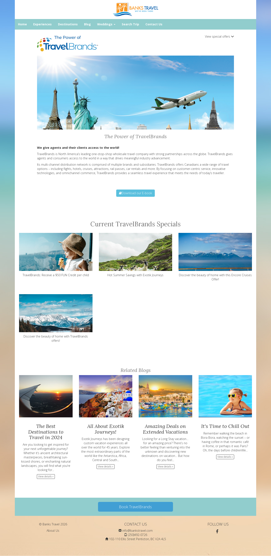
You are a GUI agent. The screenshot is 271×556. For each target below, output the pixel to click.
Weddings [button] (106, 24)
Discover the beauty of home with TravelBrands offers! (56, 318)
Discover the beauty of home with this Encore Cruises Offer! (215, 257)
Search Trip (130, 24)
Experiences (42, 24)
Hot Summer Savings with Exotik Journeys (135, 255)
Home (22, 24)
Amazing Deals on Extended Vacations (165, 429)
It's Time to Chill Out (225, 426)
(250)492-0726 (137, 535)
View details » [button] (46, 476)
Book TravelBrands (135, 506)
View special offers (219, 36)
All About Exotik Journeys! (105, 429)
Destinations (68, 24)
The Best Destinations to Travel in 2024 (46, 432)
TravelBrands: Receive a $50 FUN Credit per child (56, 255)
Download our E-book (135, 193)
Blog (87, 24)
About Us (53, 531)
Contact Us (153, 24)
